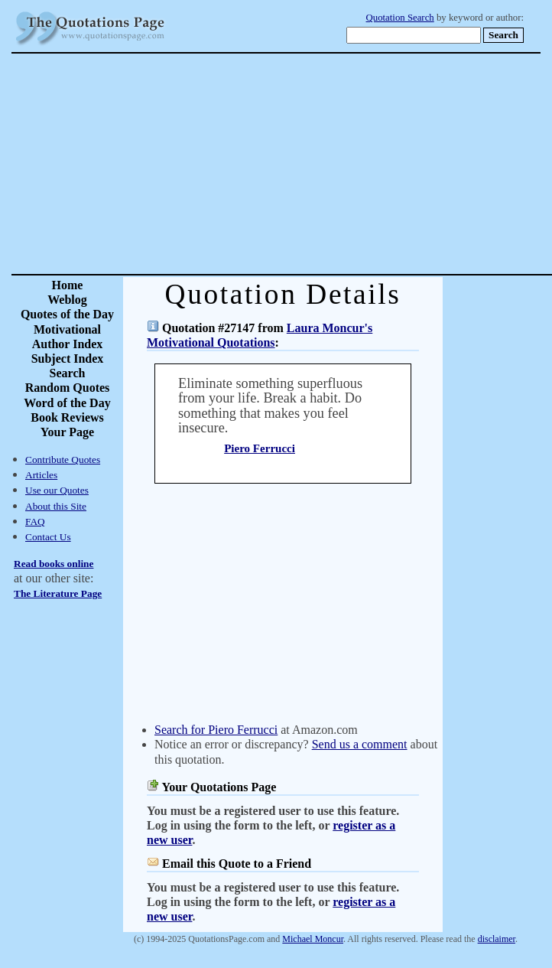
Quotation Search (400, 17)
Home (67, 285)
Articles (41, 475)
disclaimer (496, 939)
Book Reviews (67, 417)
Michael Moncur (312, 939)
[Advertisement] (330, 164)
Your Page (67, 431)
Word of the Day (67, 402)
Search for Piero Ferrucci (216, 729)
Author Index (67, 343)
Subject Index (67, 358)
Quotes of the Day (67, 314)
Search (68, 373)
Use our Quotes (57, 490)
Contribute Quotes (62, 459)
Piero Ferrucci (259, 448)
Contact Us (48, 537)
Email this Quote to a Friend (236, 863)
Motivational (67, 329)
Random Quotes (67, 387)
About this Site (55, 506)
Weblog (67, 299)
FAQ (35, 521)
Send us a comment (360, 744)
